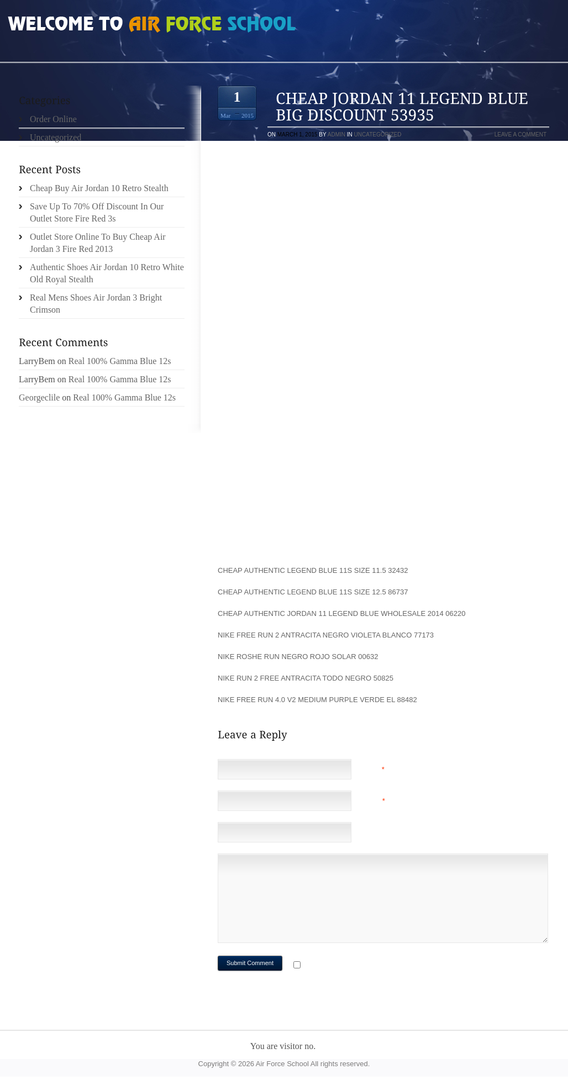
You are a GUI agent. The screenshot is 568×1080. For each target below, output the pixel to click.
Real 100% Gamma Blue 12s (120, 361)
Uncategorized (378, 134)
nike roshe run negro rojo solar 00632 (298, 656)
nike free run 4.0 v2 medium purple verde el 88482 (317, 700)
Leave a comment (520, 134)
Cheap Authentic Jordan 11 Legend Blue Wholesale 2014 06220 (341, 613)
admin (336, 134)
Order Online (53, 119)
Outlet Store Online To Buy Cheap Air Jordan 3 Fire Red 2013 (98, 243)
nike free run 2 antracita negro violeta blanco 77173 (326, 635)
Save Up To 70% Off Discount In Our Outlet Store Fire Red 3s (97, 212)
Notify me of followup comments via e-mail (391, 966)
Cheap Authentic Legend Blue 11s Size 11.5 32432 (313, 570)
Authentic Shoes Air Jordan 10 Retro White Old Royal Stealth (107, 273)
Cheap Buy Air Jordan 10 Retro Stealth (99, 188)
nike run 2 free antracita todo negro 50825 (305, 678)
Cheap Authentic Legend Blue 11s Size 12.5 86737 (313, 592)
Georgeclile (39, 397)
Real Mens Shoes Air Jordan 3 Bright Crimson (96, 303)
